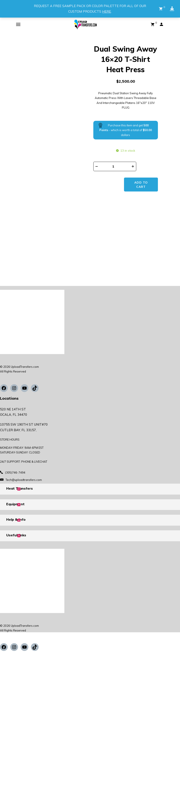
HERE (106, 11)
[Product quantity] (114, 166)
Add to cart (141, 169)
